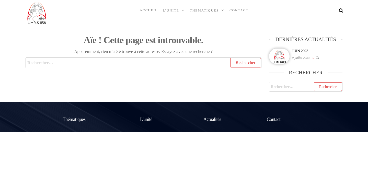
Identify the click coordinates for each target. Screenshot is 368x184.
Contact (238, 10)
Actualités (212, 119)
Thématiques (204, 10)
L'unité (146, 119)
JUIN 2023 (300, 51)
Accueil (149, 10)
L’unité (171, 10)
